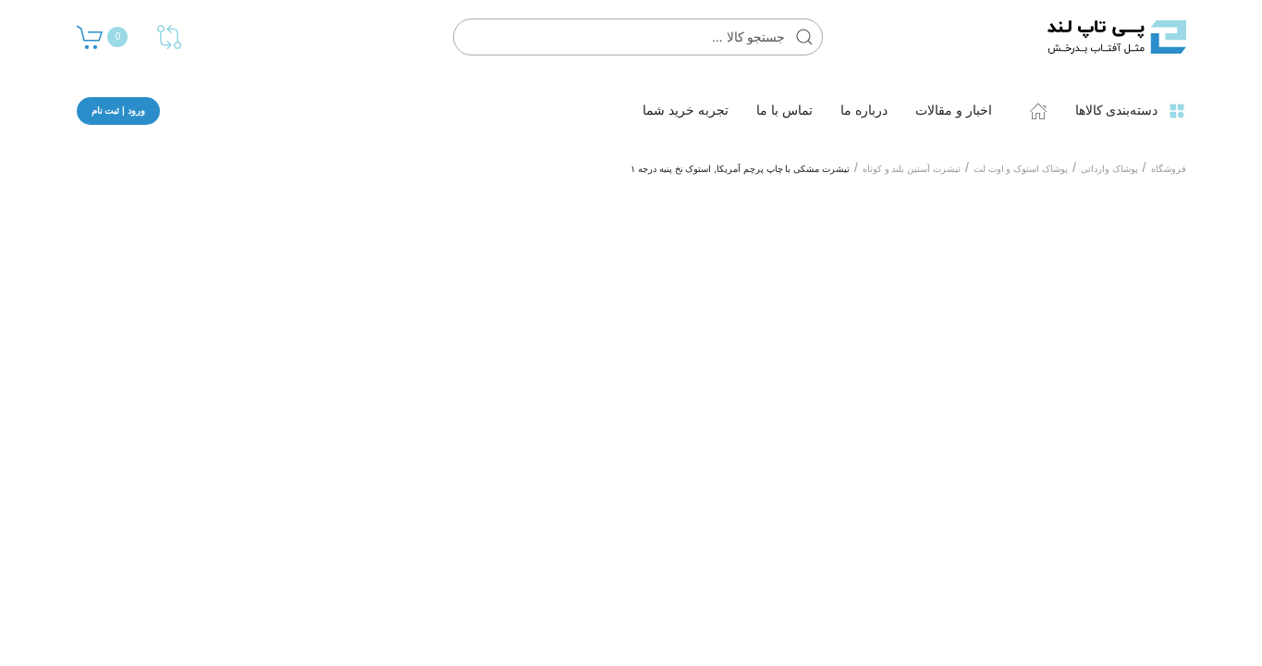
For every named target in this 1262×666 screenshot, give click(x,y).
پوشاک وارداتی (1109, 169)
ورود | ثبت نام (118, 110)
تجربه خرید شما (686, 110)
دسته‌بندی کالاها (1130, 111)
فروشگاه (1168, 169)
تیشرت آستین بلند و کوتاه (912, 169)
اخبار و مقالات (953, 110)
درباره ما (864, 110)
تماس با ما (784, 110)
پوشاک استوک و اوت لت (1021, 169)
